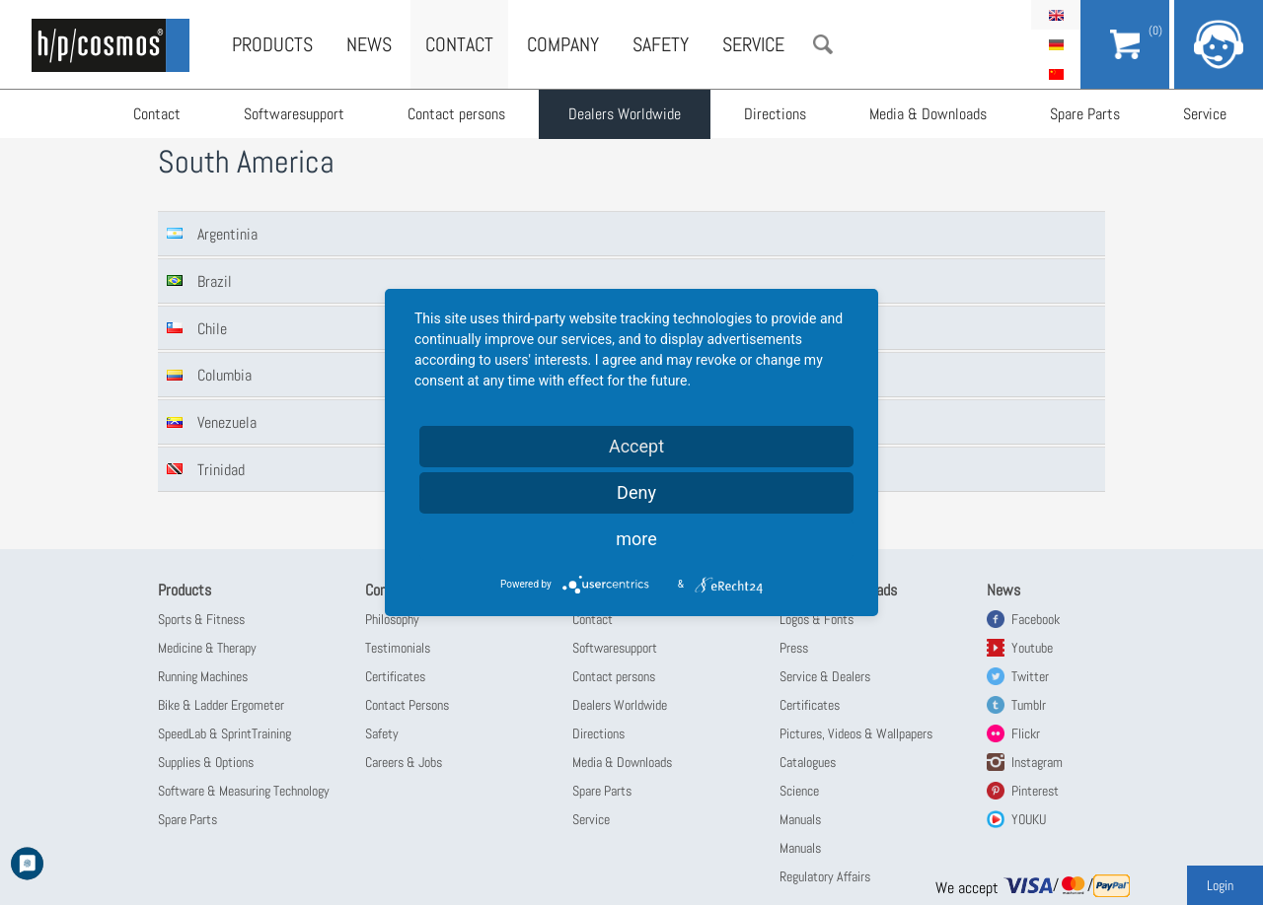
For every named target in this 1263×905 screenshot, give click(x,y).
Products (272, 44)
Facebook (1035, 619)
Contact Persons (407, 705)
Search (823, 44)
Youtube (1032, 648)
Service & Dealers (825, 676)
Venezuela (227, 422)
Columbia (224, 375)
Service (1204, 114)
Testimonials (397, 648)
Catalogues (808, 762)
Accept (636, 446)
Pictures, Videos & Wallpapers (856, 733)
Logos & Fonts (817, 619)
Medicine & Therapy (207, 648)
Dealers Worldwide (624, 114)
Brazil (214, 281)
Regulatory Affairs (825, 876)
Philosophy (392, 619)
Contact (157, 114)
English (1055, 15)
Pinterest (1035, 791)
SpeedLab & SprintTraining (224, 733)
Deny (636, 492)
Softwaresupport (294, 114)
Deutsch (1055, 44)
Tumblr (1028, 705)
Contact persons (456, 114)
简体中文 (1055, 74)
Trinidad (221, 469)
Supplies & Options (206, 762)
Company (563, 44)
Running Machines (203, 676)
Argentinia (227, 234)
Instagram (1037, 762)
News (369, 44)
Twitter (1030, 676)
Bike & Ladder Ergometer (221, 705)
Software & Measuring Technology (244, 791)
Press (794, 648)
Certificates (395, 676)
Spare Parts (1085, 114)
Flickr (1025, 733)
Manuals (800, 819)
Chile (212, 328)
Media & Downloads (928, 114)
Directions (775, 114)
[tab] (631, 233)
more (636, 538)
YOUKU (1028, 819)
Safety (660, 44)
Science (799, 791)
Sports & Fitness (201, 619)
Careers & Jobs (403, 762)
